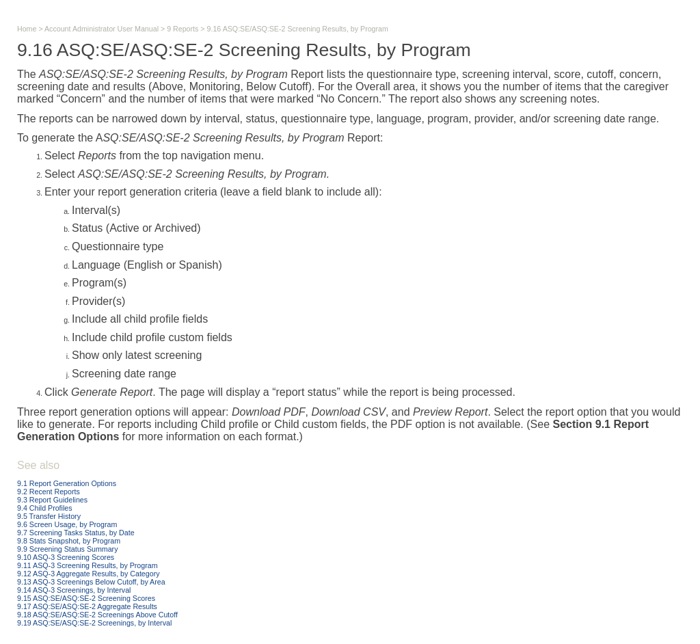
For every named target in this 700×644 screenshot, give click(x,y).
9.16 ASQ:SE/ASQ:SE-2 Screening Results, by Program (297, 29)
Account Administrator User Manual (101, 29)
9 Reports (182, 29)
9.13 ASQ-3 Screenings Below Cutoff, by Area (91, 582)
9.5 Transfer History (49, 516)
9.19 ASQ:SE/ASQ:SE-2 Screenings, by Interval (94, 623)
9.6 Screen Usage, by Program (67, 524)
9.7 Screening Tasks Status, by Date (76, 532)
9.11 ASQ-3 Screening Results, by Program (87, 565)
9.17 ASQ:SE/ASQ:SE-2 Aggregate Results (87, 606)
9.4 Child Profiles (44, 508)
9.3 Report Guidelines (52, 500)
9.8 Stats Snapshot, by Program (68, 541)
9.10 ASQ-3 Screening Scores (65, 557)
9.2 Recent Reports (48, 491)
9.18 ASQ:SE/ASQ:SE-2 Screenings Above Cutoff (97, 615)
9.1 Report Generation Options (66, 483)
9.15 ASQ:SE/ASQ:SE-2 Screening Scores (86, 598)
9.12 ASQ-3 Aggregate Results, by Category (88, 573)
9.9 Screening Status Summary (67, 549)
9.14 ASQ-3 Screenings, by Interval (74, 590)
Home (26, 29)
